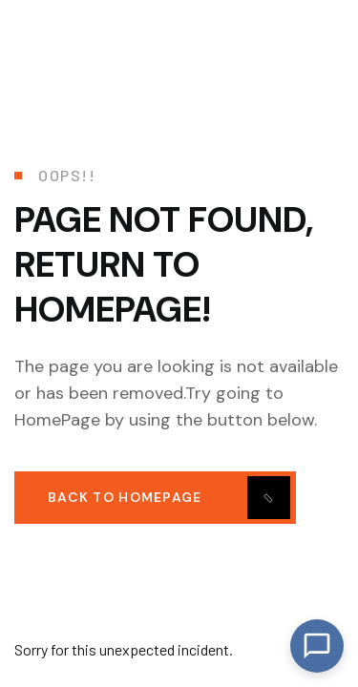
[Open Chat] (317, 646)
